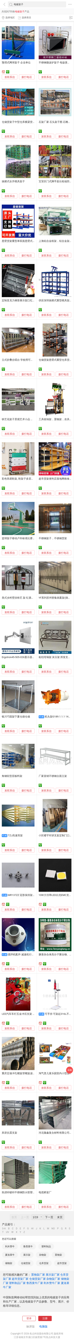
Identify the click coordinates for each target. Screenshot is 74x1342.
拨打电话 (27, 77)
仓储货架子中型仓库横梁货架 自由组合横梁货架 (29, 121)
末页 (60, 1217)
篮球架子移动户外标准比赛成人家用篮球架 (26, 538)
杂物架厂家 (53, 1278)
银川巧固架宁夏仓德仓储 (16, 716)
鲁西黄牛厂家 (34, 1283)
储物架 (8, 1263)
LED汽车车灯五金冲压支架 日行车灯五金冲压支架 (30, 1013)
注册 (45, 1318)
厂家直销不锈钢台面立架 (53, 775)
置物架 (58, 1254)
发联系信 (10, 77)
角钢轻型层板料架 (12, 775)
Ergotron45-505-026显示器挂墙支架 (22, 657)
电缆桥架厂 (45, 1192)
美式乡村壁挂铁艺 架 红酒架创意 (20, 597)
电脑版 (43, 1326)
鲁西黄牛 (28, 1246)
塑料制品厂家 (17, 1283)
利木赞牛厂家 (52, 1283)
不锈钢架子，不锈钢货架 (53, 538)
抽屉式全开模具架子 (13, 181)
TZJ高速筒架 (15, 835)
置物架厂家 (38, 1274)
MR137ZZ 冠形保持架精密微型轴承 (28, 895)
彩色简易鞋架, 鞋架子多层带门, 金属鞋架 (25, 478)
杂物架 (42, 1254)
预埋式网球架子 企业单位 (16, 62)
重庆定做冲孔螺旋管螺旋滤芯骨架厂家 (23, 1073)
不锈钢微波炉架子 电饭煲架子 (56, 62)
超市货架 (62, 1263)
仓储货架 (25, 1263)
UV (7, 1232)
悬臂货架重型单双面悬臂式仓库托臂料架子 (26, 240)
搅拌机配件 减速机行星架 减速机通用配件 (31, 954)
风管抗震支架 (9, 1132)
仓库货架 (44, 1263)
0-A (4, 1228)
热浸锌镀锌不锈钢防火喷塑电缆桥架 (22, 1192)
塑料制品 (46, 1246)
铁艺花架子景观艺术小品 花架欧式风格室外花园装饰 (31, 419)
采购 (69, 1070)
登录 (29, 1318)
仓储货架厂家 (37, 1278)
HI (32, 1228)
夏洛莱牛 (10, 1254)
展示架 (26, 1254)
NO (53, 1228)
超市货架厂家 (20, 1278)
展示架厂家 (53, 1274)
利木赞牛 (10, 1246)
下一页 (49, 1217)
